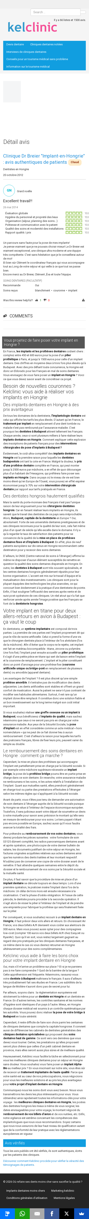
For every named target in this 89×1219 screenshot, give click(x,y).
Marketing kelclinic (62, 1190)
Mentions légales (64, 1198)
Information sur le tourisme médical (28, 66)
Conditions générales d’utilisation (26, 1198)
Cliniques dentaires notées (46, 44)
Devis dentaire (15, 44)
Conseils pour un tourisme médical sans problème (37, 59)
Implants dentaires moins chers (25, 1190)
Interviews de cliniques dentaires (26, 51)
